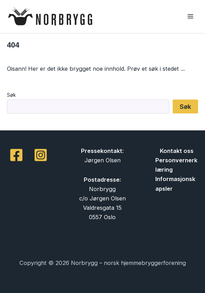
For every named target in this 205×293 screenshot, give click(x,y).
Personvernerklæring (176, 165)
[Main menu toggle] (190, 16)
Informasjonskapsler (175, 183)
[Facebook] (16, 155)
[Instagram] (40, 155)
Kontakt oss (177, 150)
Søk (11, 95)
